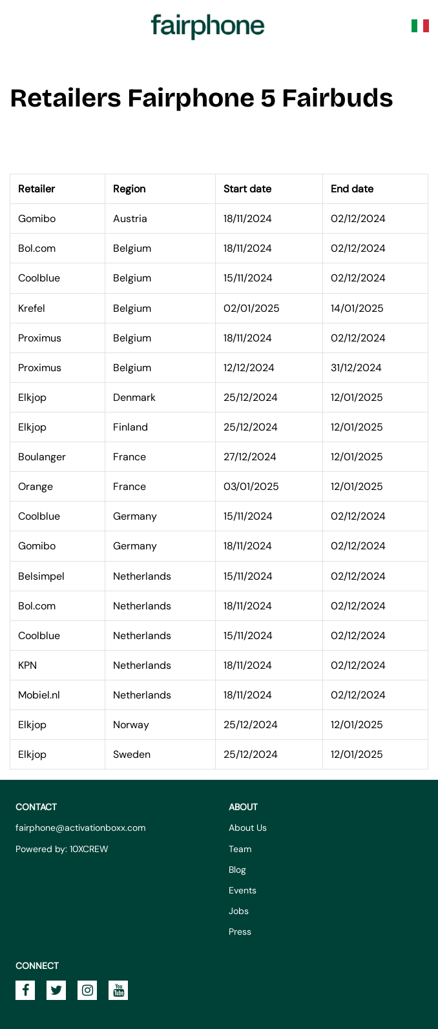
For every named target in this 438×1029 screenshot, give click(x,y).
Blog (237, 869)
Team (240, 849)
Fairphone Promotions (208, 26)
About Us (248, 827)
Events (242, 890)
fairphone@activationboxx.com (80, 827)
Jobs (239, 911)
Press (240, 931)
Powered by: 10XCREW (62, 849)
